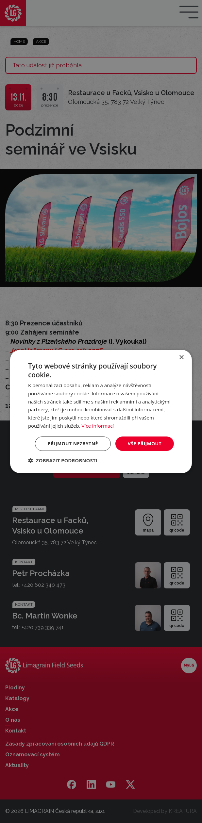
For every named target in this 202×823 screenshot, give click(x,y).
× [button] (181, 357)
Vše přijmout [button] (144, 443)
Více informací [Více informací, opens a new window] (98, 425)
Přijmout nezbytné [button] (73, 443)
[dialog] (101, 411)
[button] (62, 460)
